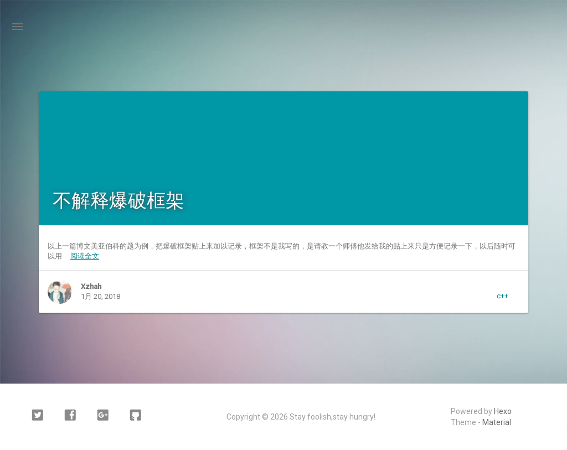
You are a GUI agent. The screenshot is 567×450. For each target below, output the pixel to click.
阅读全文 (84, 256)
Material (496, 422)
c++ (502, 296)
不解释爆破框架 (118, 200)
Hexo (503, 411)
